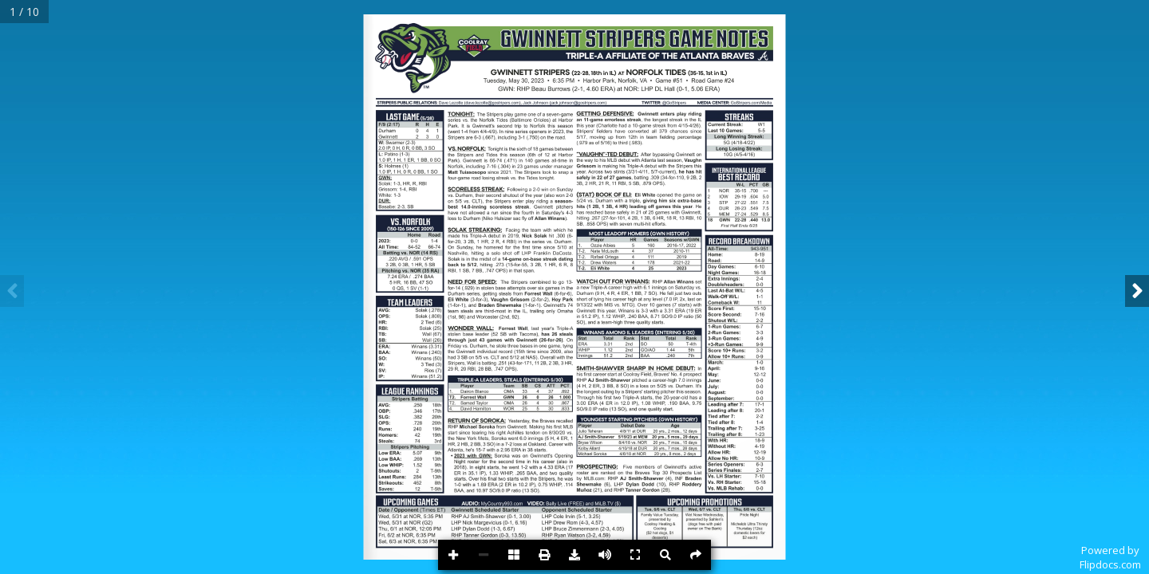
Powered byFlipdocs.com (1110, 557)
